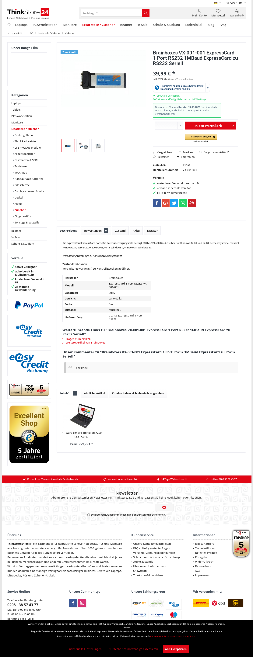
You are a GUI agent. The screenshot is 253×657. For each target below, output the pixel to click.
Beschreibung (68, 230)
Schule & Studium (22, 243)
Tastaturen (21, 166)
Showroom (140, 570)
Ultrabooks (14, 575)
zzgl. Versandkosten (182, 79)
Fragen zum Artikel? (214, 152)
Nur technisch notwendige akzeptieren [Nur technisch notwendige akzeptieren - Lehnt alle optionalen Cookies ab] (133, 649)
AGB (197, 570)
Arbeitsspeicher (24, 154)
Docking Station (24, 135)
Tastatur (152, 230)
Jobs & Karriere (204, 543)
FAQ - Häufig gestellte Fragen (151, 548)
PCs (101, 543)
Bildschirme (22, 185)
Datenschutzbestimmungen (111, 514)
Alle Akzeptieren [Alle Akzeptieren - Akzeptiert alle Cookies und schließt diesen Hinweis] (176, 649)
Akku (136, 230)
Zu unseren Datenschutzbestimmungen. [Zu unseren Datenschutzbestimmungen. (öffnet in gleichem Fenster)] (172, 636)
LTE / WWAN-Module (27, 147)
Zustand (120, 230)
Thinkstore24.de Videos (148, 575)
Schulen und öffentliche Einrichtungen (157, 557)
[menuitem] (235, 3)
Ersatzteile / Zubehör (25, 129)
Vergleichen (162, 152)
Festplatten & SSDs (26, 160)
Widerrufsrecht (204, 561)
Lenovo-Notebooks (85, 543)
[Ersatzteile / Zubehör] (98, 25)
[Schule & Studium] (166, 25)
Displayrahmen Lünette (29, 191)
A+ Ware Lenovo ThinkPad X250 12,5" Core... (82, 434)
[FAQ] (222, 25)
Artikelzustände (143, 561)
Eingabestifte (22, 216)
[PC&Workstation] (45, 25)
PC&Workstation (21, 116)
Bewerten (161, 157)
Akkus (18, 204)
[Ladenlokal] (194, 25)
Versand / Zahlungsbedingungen (154, 553)
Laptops (16, 103)
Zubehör (20, 210)
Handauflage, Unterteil (29, 179)
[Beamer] (126, 25)
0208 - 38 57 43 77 (22, 604)
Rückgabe (201, 557)
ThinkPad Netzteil (25, 141)
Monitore (17, 122)
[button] (201, 138)
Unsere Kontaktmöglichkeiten (152, 543)
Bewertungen (96, 230)
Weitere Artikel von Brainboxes (83, 342)
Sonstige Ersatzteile (26, 222)
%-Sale (15, 237)
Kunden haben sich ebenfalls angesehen (138, 393)
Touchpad (20, 172)
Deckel (18, 197)
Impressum (202, 575)
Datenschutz (203, 566)
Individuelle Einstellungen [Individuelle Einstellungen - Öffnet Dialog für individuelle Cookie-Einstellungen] (85, 649)
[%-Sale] (142, 25)
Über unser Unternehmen (149, 566)
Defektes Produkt (206, 553)
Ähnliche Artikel (94, 393)
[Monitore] (69, 25)
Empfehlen (186, 157)
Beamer (16, 231)
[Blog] (211, 25)
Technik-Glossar (205, 548)
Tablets (16, 109)
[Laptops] (21, 25)
